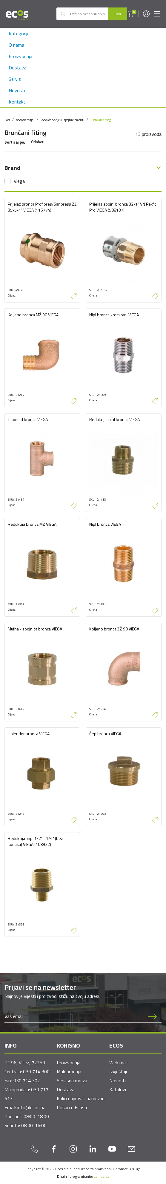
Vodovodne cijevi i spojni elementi (62, 120)
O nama (16, 44)
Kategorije (19, 33)
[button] (130, 13)
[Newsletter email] (74, 1016)
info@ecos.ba (31, 1107)
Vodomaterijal (25, 120)
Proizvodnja (20, 56)
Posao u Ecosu (72, 1107)
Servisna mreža (72, 1080)
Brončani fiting (100, 120)
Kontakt (17, 101)
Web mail (118, 1062)
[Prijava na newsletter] (153, 1016)
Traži (117, 14)
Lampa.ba (101, 1176)
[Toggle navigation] (157, 13)
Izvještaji (118, 1071)
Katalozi (117, 1089)
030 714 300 (36, 1071)
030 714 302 (26, 1080)
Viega (19, 181)
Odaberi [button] (40, 142)
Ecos (7, 120)
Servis (15, 79)
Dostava (17, 67)
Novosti (17, 90)
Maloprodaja (69, 1071)
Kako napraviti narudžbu (80, 1098)
